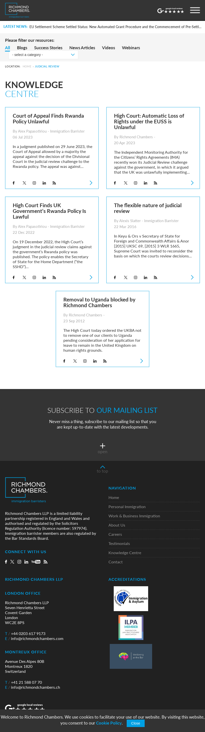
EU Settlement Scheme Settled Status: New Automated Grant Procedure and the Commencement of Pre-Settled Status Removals (115, 27)
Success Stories (48, 47)
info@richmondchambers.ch (32, 687)
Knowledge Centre (124, 552)
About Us (116, 525)
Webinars (131, 47)
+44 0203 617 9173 (25, 633)
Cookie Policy (109, 723)
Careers (115, 534)
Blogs (22, 47)
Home (27, 66)
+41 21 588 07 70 (23, 682)
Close (135, 723)
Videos (108, 47)
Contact (115, 562)
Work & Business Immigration (134, 516)
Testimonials (119, 543)
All (7, 47)
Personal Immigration (127, 506)
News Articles (82, 47)
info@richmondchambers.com (34, 638)
